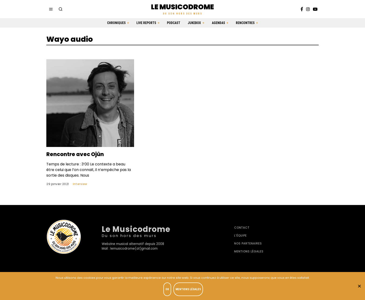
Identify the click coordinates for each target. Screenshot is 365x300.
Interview (80, 184)
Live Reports (146, 23)
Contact (242, 228)
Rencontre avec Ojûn (79, 154)
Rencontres (245, 23)
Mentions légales (249, 251)
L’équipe (240, 235)
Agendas (218, 23)
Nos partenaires (248, 243)
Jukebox (194, 23)
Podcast (173, 23)
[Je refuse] (359, 286)
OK (167, 289)
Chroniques (116, 23)
